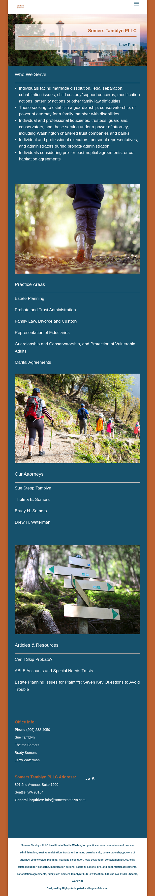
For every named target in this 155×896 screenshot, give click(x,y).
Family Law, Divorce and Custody (46, 321)
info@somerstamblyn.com (65, 800)
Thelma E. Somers (32, 499)
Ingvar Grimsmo (98, 888)
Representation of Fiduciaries (42, 332)
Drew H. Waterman (32, 522)
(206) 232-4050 (37, 730)
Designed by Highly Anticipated (65, 888)
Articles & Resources (36, 645)
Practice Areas (30, 284)
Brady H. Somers (31, 511)
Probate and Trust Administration (45, 309)
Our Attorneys (29, 474)
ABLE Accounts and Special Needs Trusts (54, 670)
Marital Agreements (33, 362)
